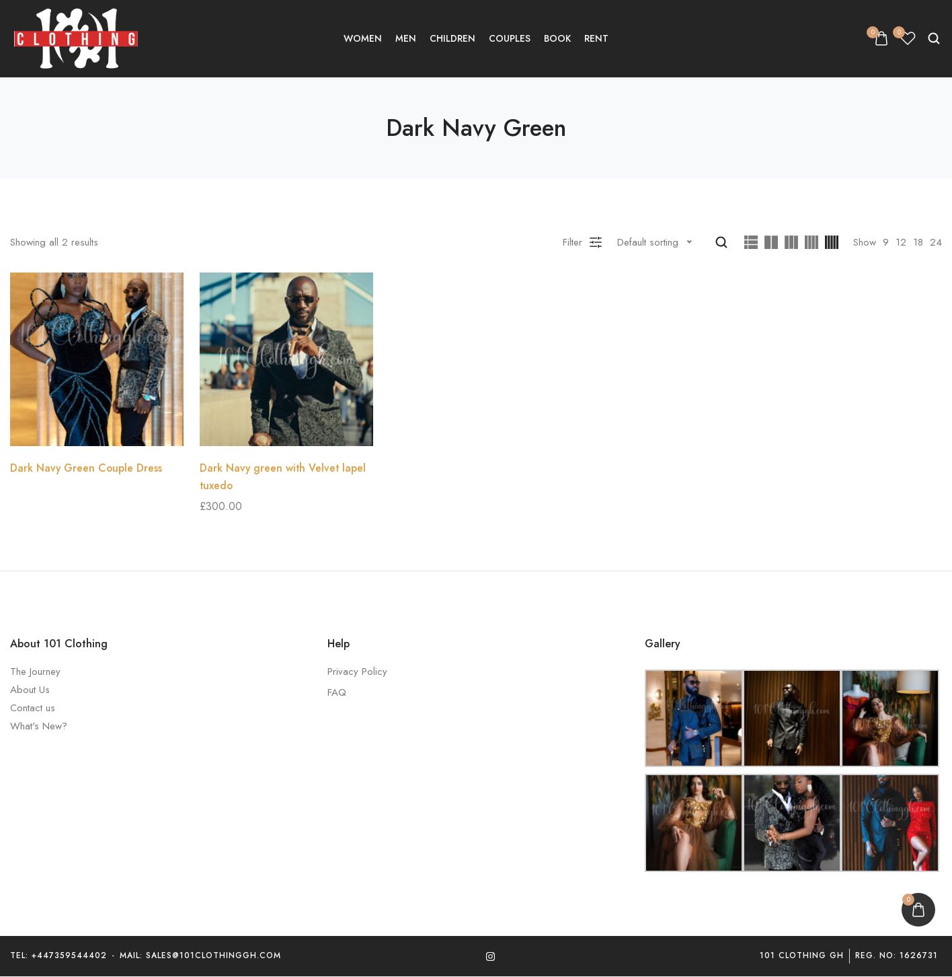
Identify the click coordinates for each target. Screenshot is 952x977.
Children (452, 38)
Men (405, 38)
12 (901, 242)
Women (363, 38)
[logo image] (77, 37)
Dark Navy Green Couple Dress (86, 468)
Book (557, 38)
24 (936, 242)
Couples (509, 38)
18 (918, 242)
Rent (596, 38)
